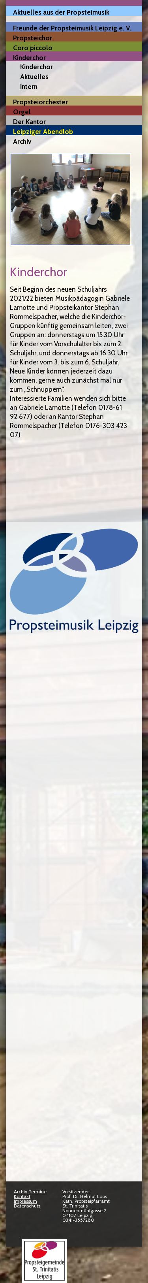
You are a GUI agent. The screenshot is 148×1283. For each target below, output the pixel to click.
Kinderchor (29, 57)
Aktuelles (34, 77)
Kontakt (22, 1196)
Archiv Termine (30, 1191)
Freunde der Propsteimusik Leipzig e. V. (72, 28)
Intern (28, 87)
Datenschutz (27, 1206)
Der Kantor (29, 121)
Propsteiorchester (40, 102)
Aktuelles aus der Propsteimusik (61, 12)
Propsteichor (32, 38)
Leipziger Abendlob (43, 131)
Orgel (22, 111)
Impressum (25, 1201)
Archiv (22, 141)
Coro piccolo (32, 47)
